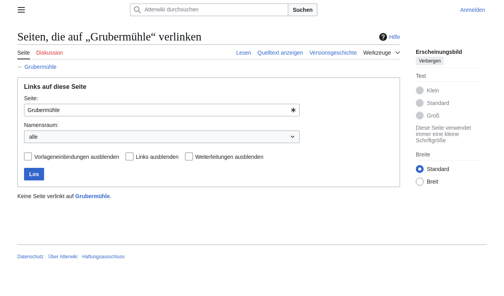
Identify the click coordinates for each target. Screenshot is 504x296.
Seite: (31, 98)
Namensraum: (41, 125)
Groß (433, 115)
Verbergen (430, 61)
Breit (432, 181)
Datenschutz (30, 256)
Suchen (303, 10)
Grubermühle (40, 67)
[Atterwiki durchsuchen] (209, 10)
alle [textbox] (33, 137)
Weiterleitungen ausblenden (229, 157)
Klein (433, 90)
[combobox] (162, 110)
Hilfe (388, 37)
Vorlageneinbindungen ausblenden (76, 157)
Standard (438, 103)
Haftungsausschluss (103, 256)
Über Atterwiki (63, 256)
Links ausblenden (157, 157)
